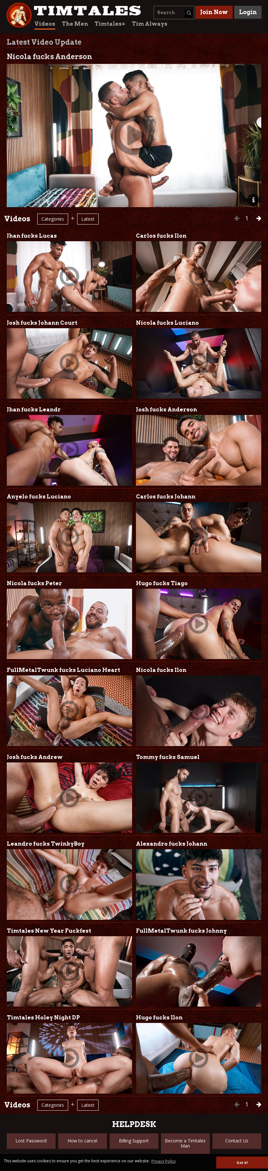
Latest (87, 219)
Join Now (214, 12)
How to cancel (82, 1141)
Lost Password (31, 1141)
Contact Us (236, 1141)
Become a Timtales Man (185, 1143)
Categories (52, 219)
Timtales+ (109, 24)
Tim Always (149, 24)
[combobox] (174, 12)
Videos (44, 24)
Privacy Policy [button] (163, 1161)
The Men (75, 24)
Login (248, 12)
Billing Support (134, 1141)
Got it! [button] (242, 1162)
